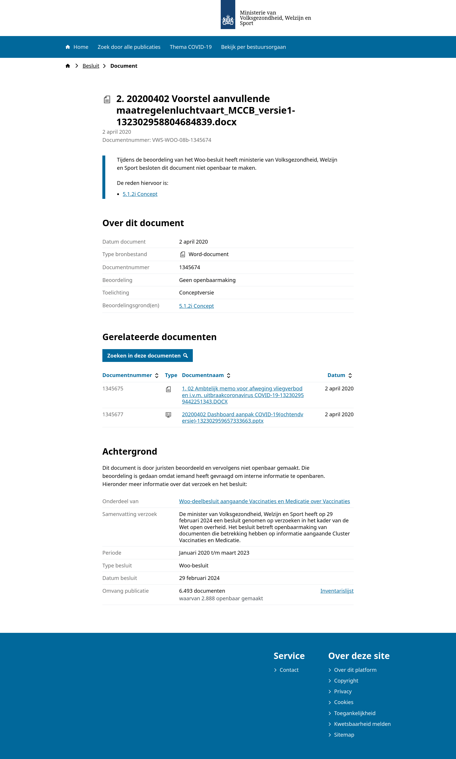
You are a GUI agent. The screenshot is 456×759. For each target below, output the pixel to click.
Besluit (93, 65)
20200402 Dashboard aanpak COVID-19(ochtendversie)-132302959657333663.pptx (242, 417)
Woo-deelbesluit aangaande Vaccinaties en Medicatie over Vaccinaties (264, 501)
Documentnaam (207, 375)
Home (76, 46)
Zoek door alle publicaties (129, 46)
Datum (340, 375)
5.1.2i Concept (140, 193)
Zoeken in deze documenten (147, 355)
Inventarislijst (337, 590)
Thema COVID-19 (191, 46)
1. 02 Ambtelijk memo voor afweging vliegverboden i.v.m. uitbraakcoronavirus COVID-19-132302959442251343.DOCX (243, 395)
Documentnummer (131, 375)
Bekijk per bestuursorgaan (253, 46)
